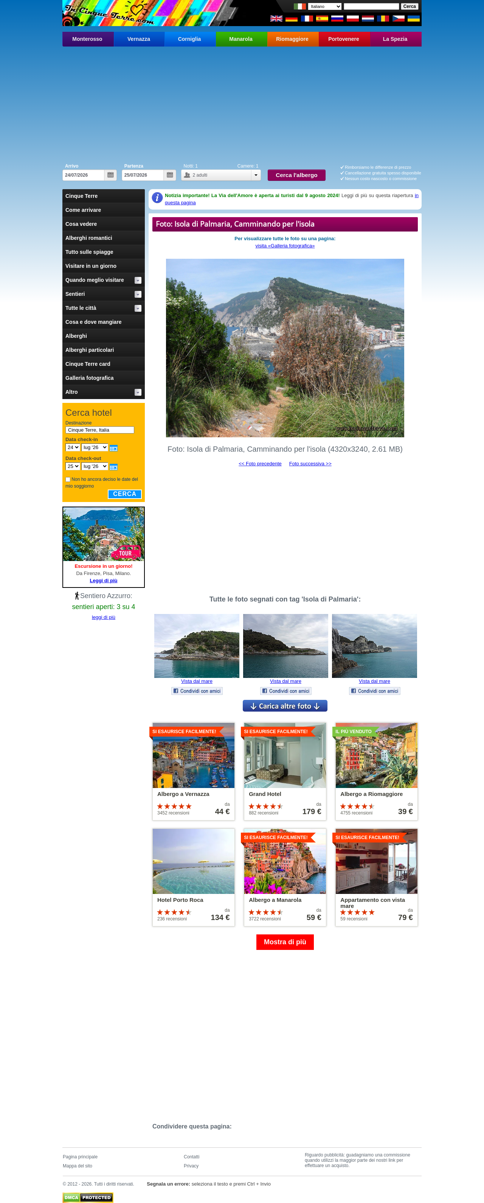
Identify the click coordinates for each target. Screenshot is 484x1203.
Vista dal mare (197, 681)
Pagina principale (80, 1156)
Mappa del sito (77, 1166)
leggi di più (103, 617)
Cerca (125, 494)
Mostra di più (285, 942)
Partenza (133, 166)
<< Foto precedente (260, 463)
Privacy (191, 1166)
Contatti (191, 1156)
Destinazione (78, 423)
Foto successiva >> (310, 463)
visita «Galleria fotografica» (285, 246)
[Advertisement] (242, 103)
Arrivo (71, 166)
